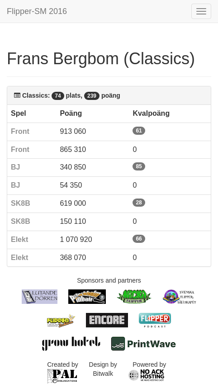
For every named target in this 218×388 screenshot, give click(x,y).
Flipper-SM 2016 (37, 11)
